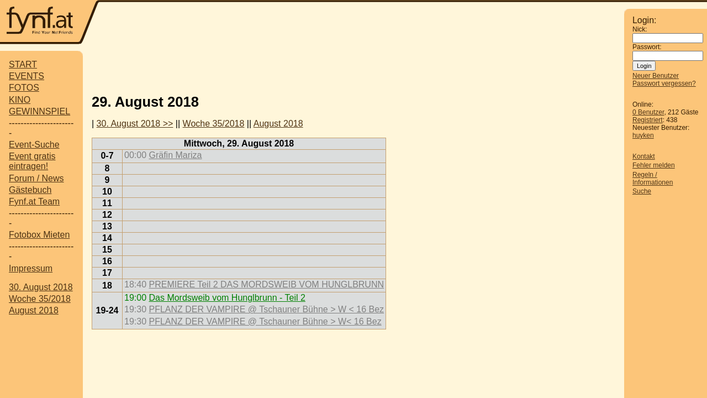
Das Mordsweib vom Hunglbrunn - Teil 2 (227, 297)
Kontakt (643, 156)
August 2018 (34, 310)
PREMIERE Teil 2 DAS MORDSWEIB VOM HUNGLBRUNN (266, 284)
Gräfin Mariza (175, 155)
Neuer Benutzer (655, 76)
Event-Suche (34, 144)
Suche (641, 191)
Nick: (639, 29)
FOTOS (24, 87)
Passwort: (647, 47)
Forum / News (36, 178)
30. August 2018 (41, 287)
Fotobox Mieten (39, 234)
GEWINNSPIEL (39, 111)
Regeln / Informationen (652, 178)
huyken (643, 135)
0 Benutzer (648, 112)
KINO (19, 99)
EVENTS (26, 76)
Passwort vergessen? (664, 83)
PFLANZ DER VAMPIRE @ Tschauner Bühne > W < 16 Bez (266, 309)
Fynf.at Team (34, 201)
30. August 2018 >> (135, 123)
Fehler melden (653, 165)
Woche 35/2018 (40, 298)
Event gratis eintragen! (32, 161)
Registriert (647, 120)
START (23, 64)
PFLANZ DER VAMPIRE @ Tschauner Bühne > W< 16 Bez (265, 321)
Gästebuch (30, 190)
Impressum (30, 268)
